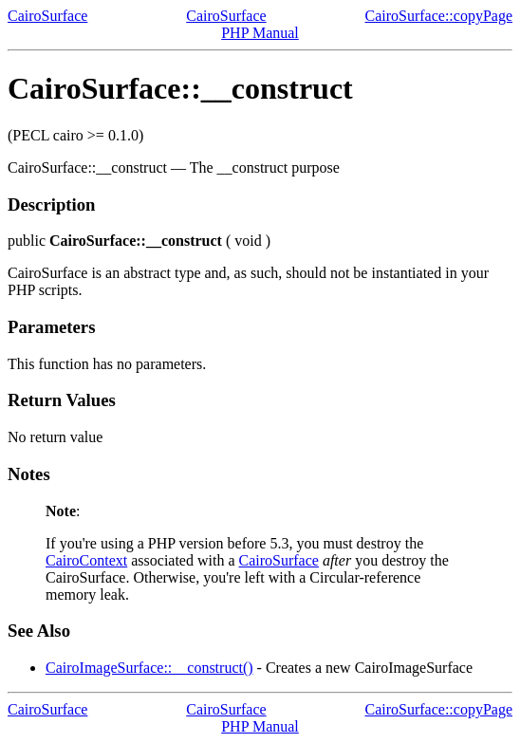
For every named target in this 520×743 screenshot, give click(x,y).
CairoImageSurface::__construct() (149, 667)
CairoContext (86, 560)
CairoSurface (47, 16)
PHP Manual (260, 33)
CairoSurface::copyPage (439, 16)
